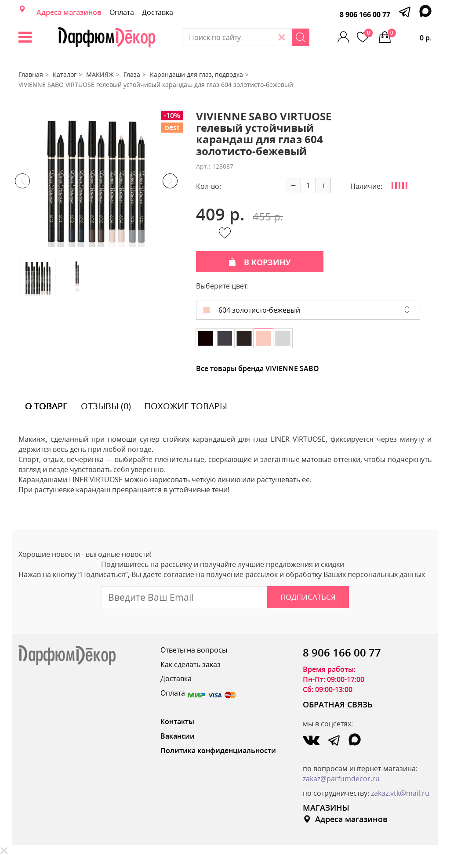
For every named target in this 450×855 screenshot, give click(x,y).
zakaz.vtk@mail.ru (400, 793)
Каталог (64, 74)
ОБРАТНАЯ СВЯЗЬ (338, 704)
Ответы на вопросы (193, 650)
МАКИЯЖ (100, 74)
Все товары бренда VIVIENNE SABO (257, 368)
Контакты (177, 721)
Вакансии (177, 736)
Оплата (121, 12)
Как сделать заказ (190, 664)
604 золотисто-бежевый (251, 310)
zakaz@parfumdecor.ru (341, 778)
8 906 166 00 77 (365, 14)
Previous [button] (22, 180)
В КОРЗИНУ (260, 262)
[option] (96, 181)
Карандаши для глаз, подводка (196, 74)
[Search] (300, 37)
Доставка (157, 12)
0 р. (410, 36)
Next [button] (170, 180)
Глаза (131, 74)
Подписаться (308, 597)
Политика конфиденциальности (218, 750)
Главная (30, 74)
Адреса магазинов (69, 12)
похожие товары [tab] (185, 406)
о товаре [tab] (46, 406)
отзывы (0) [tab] (106, 406)
